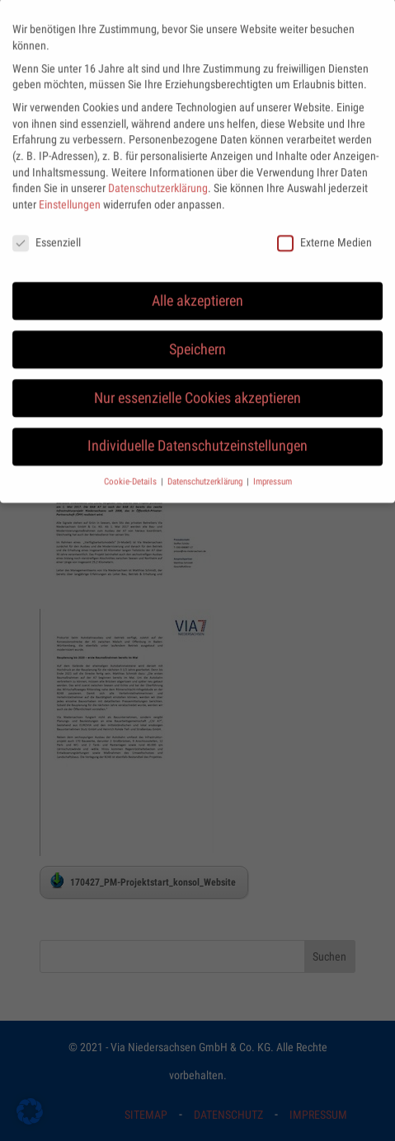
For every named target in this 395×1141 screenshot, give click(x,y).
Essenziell (46, 232)
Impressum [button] (272, 470)
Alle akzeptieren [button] (197, 290)
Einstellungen (70, 193)
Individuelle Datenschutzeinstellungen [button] (197, 436)
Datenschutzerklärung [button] (206, 470)
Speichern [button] (197, 338)
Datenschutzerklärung (158, 177)
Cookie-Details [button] (131, 470)
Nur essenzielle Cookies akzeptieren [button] (197, 387)
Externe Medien (324, 232)
